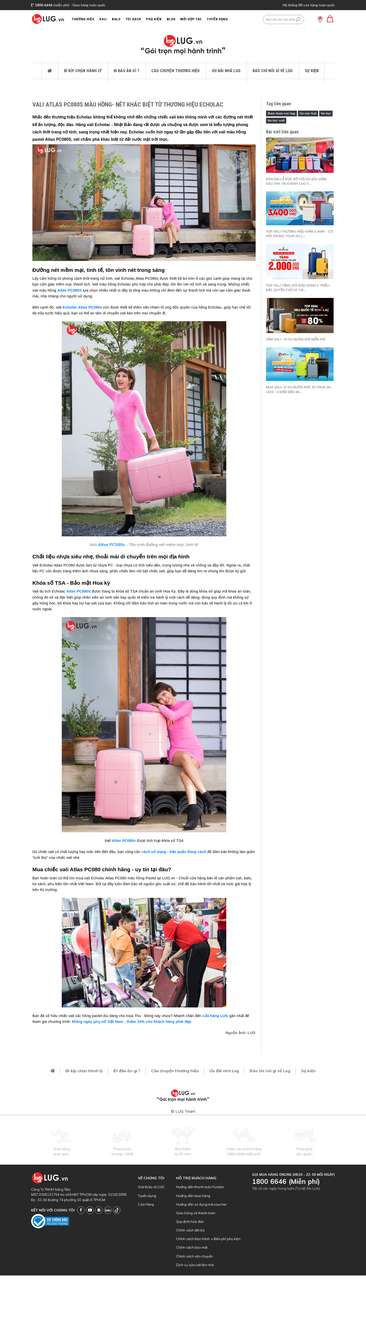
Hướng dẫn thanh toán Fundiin (200, 1187)
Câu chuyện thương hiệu (175, 70)
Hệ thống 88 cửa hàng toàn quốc (308, 5)
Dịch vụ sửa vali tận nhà (195, 1265)
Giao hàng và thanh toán (196, 1213)
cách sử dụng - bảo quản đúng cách (173, 852)
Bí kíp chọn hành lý (82, 70)
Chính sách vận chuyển (194, 1256)
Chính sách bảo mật (192, 1247)
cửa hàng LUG (215, 1016)
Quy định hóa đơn (190, 1222)
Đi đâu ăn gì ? (126, 70)
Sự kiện (312, 70)
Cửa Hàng (146, 1204)
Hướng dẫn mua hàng (193, 1196)
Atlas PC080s (111, 544)
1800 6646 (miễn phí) (243, 1154)
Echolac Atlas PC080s (82, 307)
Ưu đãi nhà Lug (226, 70)
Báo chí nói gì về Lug (273, 70)
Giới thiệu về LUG (151, 1187)
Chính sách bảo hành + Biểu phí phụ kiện (208, 1239)
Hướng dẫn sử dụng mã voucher (201, 1204)
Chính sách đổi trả (190, 1230)
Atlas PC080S (69, 290)
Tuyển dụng (147, 1196)
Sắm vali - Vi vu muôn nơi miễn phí (296, 339)
